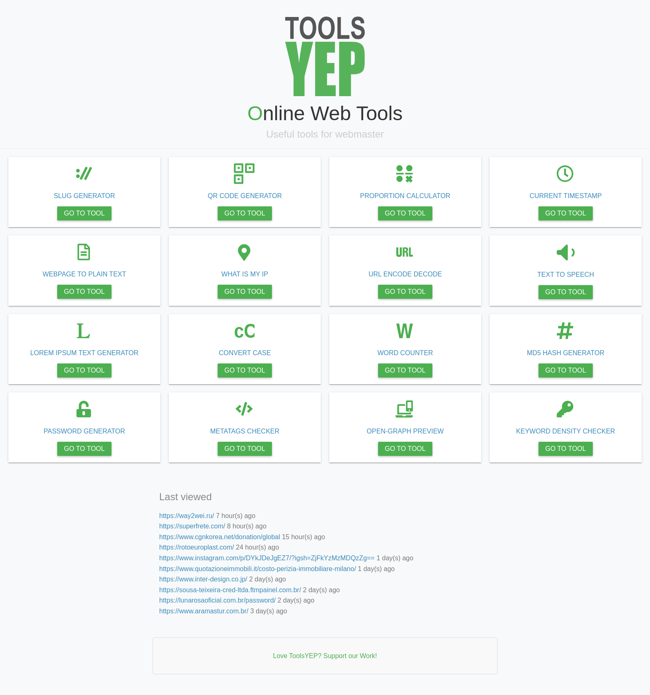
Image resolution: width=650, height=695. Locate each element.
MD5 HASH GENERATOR (578, 352)
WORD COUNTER (444, 352)
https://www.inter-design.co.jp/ (46, 453)
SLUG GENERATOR (175, 195)
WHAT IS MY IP (309, 274)
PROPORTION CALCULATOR (444, 195)
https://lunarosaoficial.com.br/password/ (55, 482)
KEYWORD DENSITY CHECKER (578, 431)
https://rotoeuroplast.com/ (41, 410)
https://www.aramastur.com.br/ (47, 497)
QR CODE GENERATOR (309, 195)
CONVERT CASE (310, 352)
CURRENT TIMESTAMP (579, 195)
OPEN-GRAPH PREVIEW (444, 431)
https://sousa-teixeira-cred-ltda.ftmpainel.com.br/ (55, 468)
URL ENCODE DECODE (444, 274)
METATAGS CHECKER (309, 431)
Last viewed (24, 350)
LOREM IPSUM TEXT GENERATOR (175, 352)
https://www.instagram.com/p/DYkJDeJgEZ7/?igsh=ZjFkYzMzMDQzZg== (55, 424)
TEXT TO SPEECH (578, 274)
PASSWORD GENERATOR (175, 431)
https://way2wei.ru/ (32, 366)
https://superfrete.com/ (37, 380)
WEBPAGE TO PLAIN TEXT (175, 274)
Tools (14, 7)
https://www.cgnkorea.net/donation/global (55, 395)
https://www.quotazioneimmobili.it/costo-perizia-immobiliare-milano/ (55, 439)
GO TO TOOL (175, 213)
